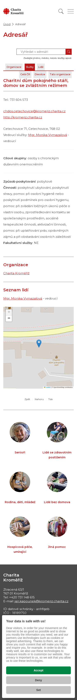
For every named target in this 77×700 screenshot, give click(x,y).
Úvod (6, 24)
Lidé (41, 66)
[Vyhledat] (61, 11)
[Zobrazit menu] (71, 11)
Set (38, 690)
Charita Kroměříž (16, 273)
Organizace (14, 66)
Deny (38, 680)
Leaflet (47, 387)
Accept (38, 670)
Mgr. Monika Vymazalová (47, 135)
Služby (30, 66)
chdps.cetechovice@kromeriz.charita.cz (34, 111)
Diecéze (40, 74)
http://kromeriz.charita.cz (22, 117)
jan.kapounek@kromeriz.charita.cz (41, 601)
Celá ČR (25, 74)
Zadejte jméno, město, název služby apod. (47, 58)
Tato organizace (60, 74)
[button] (38, 343)
